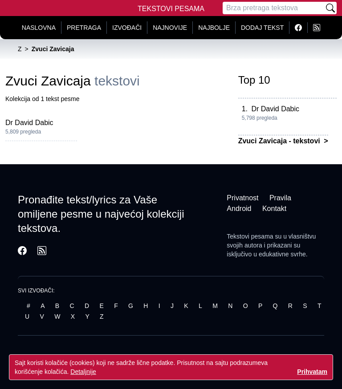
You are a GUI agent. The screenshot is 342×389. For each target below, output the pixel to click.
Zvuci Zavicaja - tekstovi (280, 141)
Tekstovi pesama (250, 236)
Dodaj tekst (262, 27)
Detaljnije (83, 371)
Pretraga (84, 27)
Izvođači (127, 27)
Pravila (280, 198)
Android (239, 208)
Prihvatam (312, 371)
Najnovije (170, 27)
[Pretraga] (273, 8)
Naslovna (39, 27)
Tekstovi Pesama (171, 8)
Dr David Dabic (29, 122)
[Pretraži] (330, 8)
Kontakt (274, 208)
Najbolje (214, 27)
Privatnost (242, 198)
